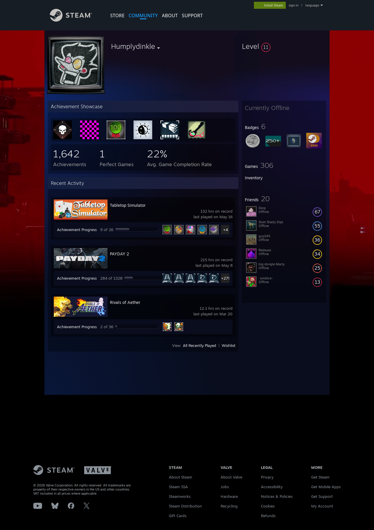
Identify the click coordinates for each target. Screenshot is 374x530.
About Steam (180, 477)
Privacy (267, 477)
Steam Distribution (185, 506)
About (170, 15)
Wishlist (229, 345)
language (312, 5)
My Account (322, 506)
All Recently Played (199, 345)
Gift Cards (177, 515)
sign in (293, 5)
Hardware (229, 496)
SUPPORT (192, 15)
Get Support (322, 496)
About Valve (231, 477)
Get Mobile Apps (326, 486)
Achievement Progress (77, 229)
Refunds (268, 515)
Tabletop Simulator (128, 205)
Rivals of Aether (125, 302)
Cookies (268, 506)
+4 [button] (225, 229)
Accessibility (272, 486)
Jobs (225, 486)
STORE (117, 15)
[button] (284, 46)
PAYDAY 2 (119, 253)
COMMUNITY (143, 15)
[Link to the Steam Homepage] (75, 20)
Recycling (229, 506)
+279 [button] (225, 278)
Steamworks (180, 496)
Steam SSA (178, 486)
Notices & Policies (276, 496)
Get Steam (320, 477)
